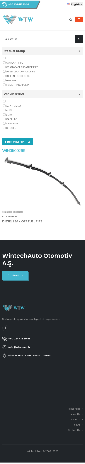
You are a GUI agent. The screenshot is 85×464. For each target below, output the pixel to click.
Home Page (74, 408)
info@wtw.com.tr (19, 347)
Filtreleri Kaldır (17, 141)
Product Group (14, 51)
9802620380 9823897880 (12, 212)
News (77, 424)
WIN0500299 (13, 150)
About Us (75, 414)
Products (75, 419)
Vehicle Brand (14, 94)
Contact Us (74, 430)
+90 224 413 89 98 (18, 4)
